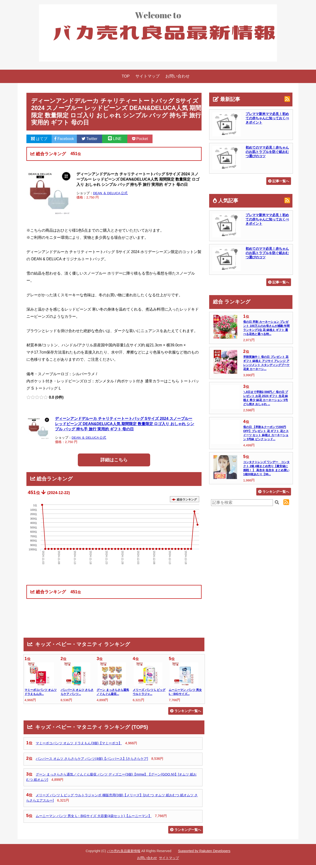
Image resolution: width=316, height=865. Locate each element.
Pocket (140, 139)
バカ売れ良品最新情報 (123, 851)
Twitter (90, 139)
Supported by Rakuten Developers (204, 851)
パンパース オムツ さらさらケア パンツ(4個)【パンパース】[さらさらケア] (92, 759)
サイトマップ (147, 76)
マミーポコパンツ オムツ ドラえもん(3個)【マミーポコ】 (79, 743)
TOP (126, 76)
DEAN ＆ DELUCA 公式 (110, 193)
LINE (115, 139)
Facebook (64, 139)
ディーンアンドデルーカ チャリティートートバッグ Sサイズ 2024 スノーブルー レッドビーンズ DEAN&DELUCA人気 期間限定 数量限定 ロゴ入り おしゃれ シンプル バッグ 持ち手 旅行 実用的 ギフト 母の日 (124, 423)
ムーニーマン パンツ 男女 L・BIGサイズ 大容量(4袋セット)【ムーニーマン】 (93, 816)
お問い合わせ (177, 76)
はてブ (39, 139)
